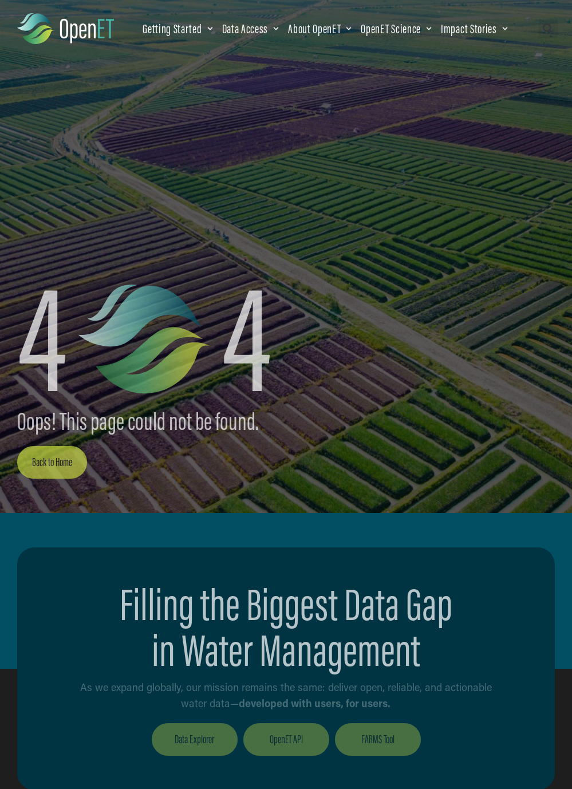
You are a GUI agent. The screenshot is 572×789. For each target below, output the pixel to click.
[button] (179, 29)
